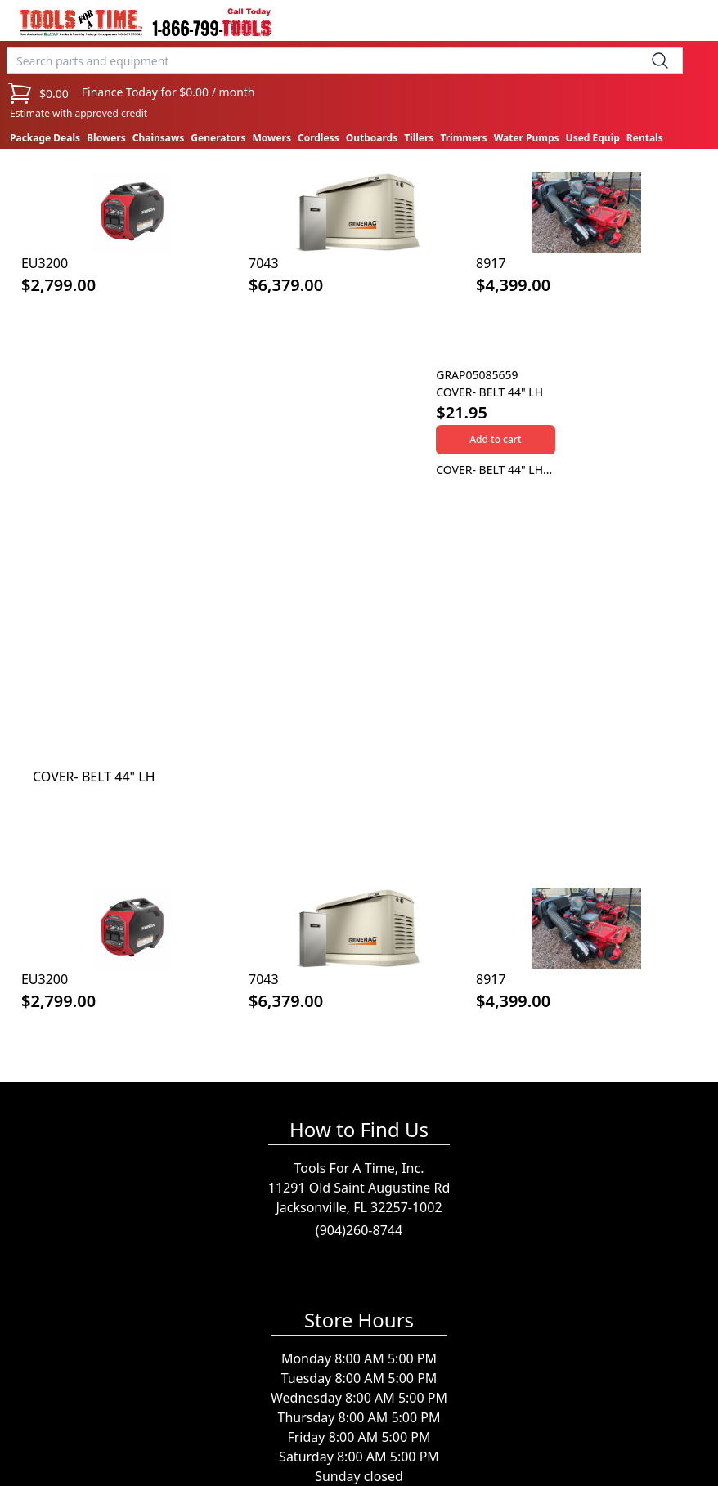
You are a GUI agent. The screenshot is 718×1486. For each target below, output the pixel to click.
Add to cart (495, 439)
